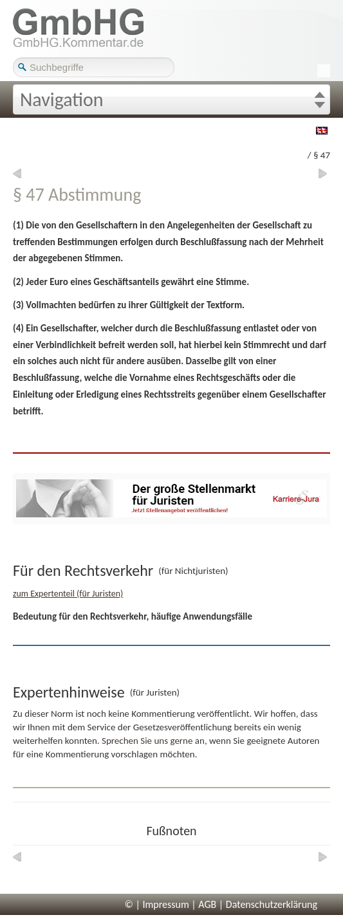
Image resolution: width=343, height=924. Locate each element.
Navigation (62, 99)
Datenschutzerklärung (271, 904)
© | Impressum (157, 904)
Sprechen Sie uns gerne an (153, 740)
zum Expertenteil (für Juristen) (68, 593)
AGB (207, 904)
